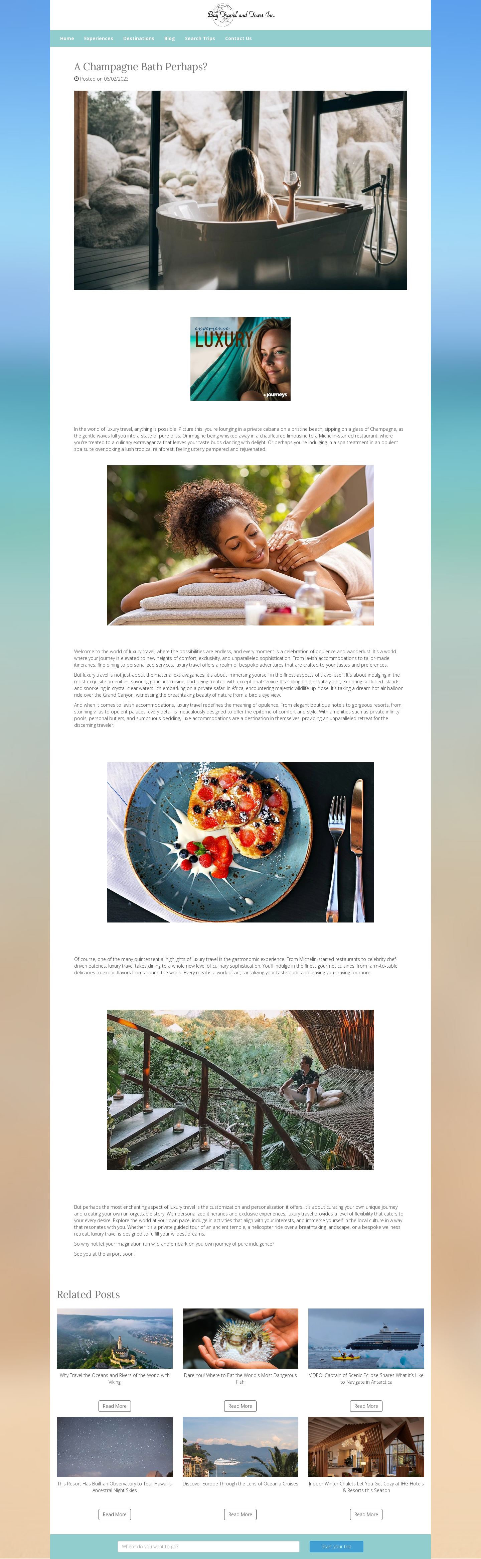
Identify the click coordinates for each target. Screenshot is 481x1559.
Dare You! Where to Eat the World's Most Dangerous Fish (241, 1346)
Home (67, 38)
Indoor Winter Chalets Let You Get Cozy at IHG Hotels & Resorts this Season (366, 1455)
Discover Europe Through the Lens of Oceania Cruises (241, 1452)
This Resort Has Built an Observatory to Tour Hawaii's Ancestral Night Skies (115, 1455)
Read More (115, 1406)
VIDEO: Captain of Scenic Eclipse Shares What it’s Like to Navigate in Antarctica (366, 1346)
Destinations (138, 38)
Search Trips (200, 38)
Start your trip (336, 1546)
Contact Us (238, 38)
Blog (169, 38)
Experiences (98, 38)
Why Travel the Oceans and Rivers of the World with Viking (115, 1346)
